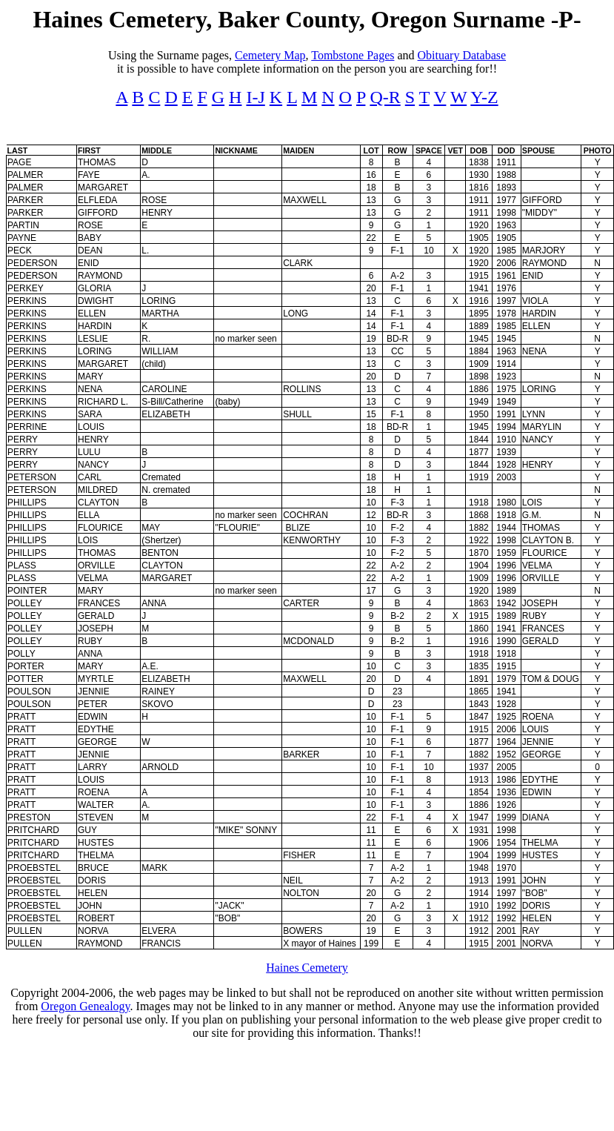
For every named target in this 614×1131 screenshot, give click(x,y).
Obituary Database (462, 55)
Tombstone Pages (352, 55)
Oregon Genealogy (85, 1006)
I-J (255, 97)
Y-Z (484, 97)
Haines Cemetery (307, 967)
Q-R (385, 97)
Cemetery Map (270, 55)
